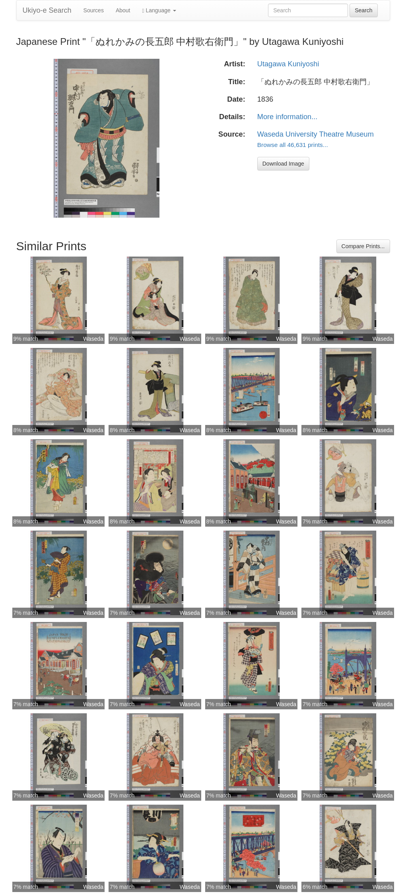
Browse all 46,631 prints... (292, 144)
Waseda (93, 339)
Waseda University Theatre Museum (315, 134)
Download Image (283, 163)
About (123, 10)
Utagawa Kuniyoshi (288, 64)
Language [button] (159, 10)
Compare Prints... (363, 246)
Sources (94, 10)
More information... (287, 117)
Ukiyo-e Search (47, 10)
